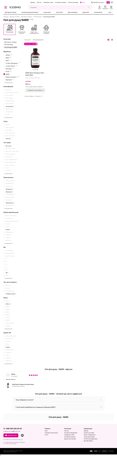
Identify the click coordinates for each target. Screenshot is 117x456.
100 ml (8, 304)
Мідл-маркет (10, 103)
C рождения (9, 250)
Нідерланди (9, 232)
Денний (8, 285)
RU (112, 2)
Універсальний (11, 294)
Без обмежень (10, 253)
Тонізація (9, 200)
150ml (7, 306)
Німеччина (9, 218)
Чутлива (8, 170)
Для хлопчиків (10, 133)
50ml (7, 301)
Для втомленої (10, 154)
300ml (8, 315)
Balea (9, 58)
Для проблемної (11, 162)
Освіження (9, 186)
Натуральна (10, 106)
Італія (7, 226)
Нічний (8, 288)
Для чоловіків (72, 12)
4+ (6, 264)
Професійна (9, 111)
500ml (8, 320)
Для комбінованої (11, 159)
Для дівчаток (10, 127)
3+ (6, 261)
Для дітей (86, 12)
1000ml (8, 325)
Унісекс (9, 138)
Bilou (8, 60)
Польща (8, 235)
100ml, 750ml (10, 323)
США (7, 355)
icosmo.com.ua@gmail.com (11, 431)
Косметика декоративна (29, 12)
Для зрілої (9, 157)
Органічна (9, 109)
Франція (8, 240)
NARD (8, 74)
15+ (7, 269)
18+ (7, 272)
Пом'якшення (10, 197)
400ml (8, 317)
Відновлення (10, 183)
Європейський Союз (12, 221)
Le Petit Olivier (11, 66)
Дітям (7, 124)
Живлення (10, 192)
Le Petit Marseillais (13, 63)
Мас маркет (9, 98)
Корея (8, 229)
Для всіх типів (10, 148)
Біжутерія (59, 12)
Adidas (9, 55)
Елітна (8, 114)
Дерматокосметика (12, 92)
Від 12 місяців (10, 256)
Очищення (10, 189)
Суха (7, 168)
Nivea (9, 71)
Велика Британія (11, 215)
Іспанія (8, 224)
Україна (8, 237)
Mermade (10, 69)
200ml (8, 309)
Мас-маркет (9, 95)
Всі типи (9, 146)
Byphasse (10, 80)
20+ (7, 275)
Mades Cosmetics (12, 77)
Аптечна (8, 89)
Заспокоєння (10, 205)
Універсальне (10, 291)
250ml (8, 312)
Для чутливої (10, 165)
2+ (6, 258)
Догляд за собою (10, 12)
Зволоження (10, 203)
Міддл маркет (10, 100)
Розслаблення (10, 194)
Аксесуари (47, 12)
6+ (6, 267)
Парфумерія (98, 12)
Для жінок (9, 130)
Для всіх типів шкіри (12, 151)
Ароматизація (10, 180)
